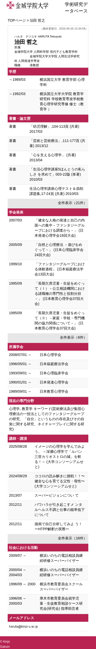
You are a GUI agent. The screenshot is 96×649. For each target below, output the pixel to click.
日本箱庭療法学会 (54, 364)
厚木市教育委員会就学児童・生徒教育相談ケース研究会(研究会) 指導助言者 (61, 603)
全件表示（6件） (73, 337)
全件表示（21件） (72, 203)
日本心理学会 (50, 355)
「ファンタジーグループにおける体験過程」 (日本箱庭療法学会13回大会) (60, 269)
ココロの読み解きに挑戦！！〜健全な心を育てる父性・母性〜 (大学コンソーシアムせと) (60, 481)
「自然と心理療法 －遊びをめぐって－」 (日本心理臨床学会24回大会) (59, 250)
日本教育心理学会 (54, 391)
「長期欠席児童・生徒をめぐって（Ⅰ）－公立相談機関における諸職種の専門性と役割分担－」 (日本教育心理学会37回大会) (60, 293)
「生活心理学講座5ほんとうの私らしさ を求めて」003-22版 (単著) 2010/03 (57, 174)
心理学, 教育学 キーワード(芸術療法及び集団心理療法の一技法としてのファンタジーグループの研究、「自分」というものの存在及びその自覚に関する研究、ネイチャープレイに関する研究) (47, 419)
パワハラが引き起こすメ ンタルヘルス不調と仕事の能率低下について (60, 509)
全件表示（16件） (72, 538)
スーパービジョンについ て (57, 495)
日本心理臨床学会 (54, 373)
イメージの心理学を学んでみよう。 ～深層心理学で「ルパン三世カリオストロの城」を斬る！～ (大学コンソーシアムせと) (60, 456)
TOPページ (17, 20)
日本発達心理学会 (54, 382)
